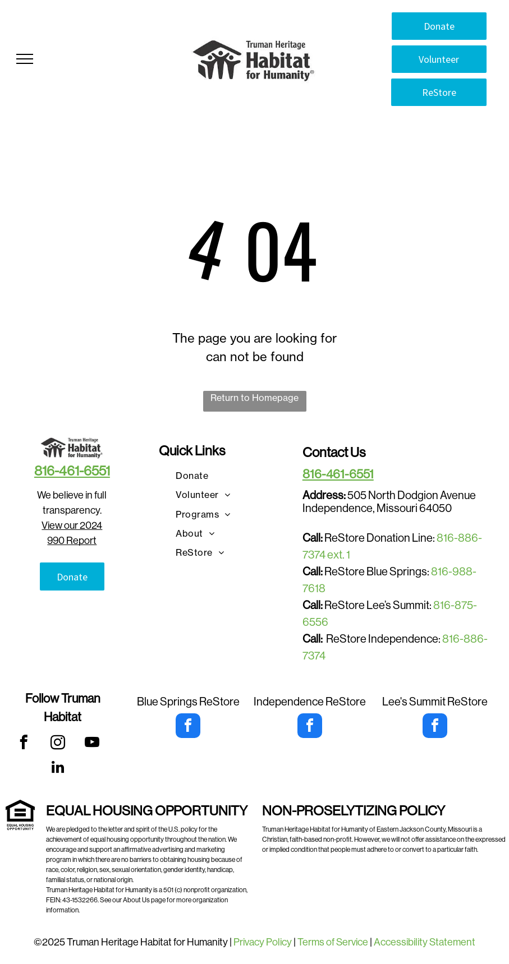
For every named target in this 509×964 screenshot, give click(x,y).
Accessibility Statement (424, 942)
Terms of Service (332, 942)
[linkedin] (57, 769)
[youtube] (92, 744)
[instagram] (57, 744)
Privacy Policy (262, 942)
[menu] (24, 58)
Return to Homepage (254, 397)
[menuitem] (192, 475)
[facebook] (23, 744)
